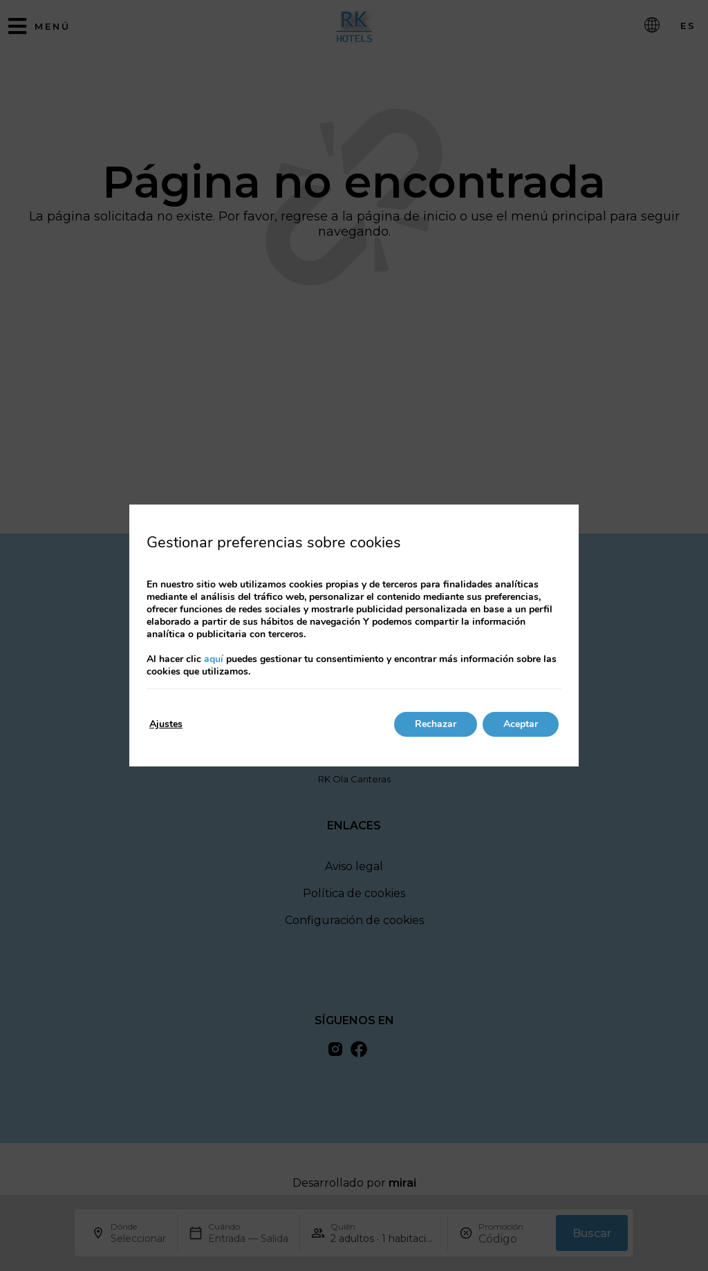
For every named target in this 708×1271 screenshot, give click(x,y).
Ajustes (166, 724)
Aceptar (520, 724)
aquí (213, 659)
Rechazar (435, 724)
